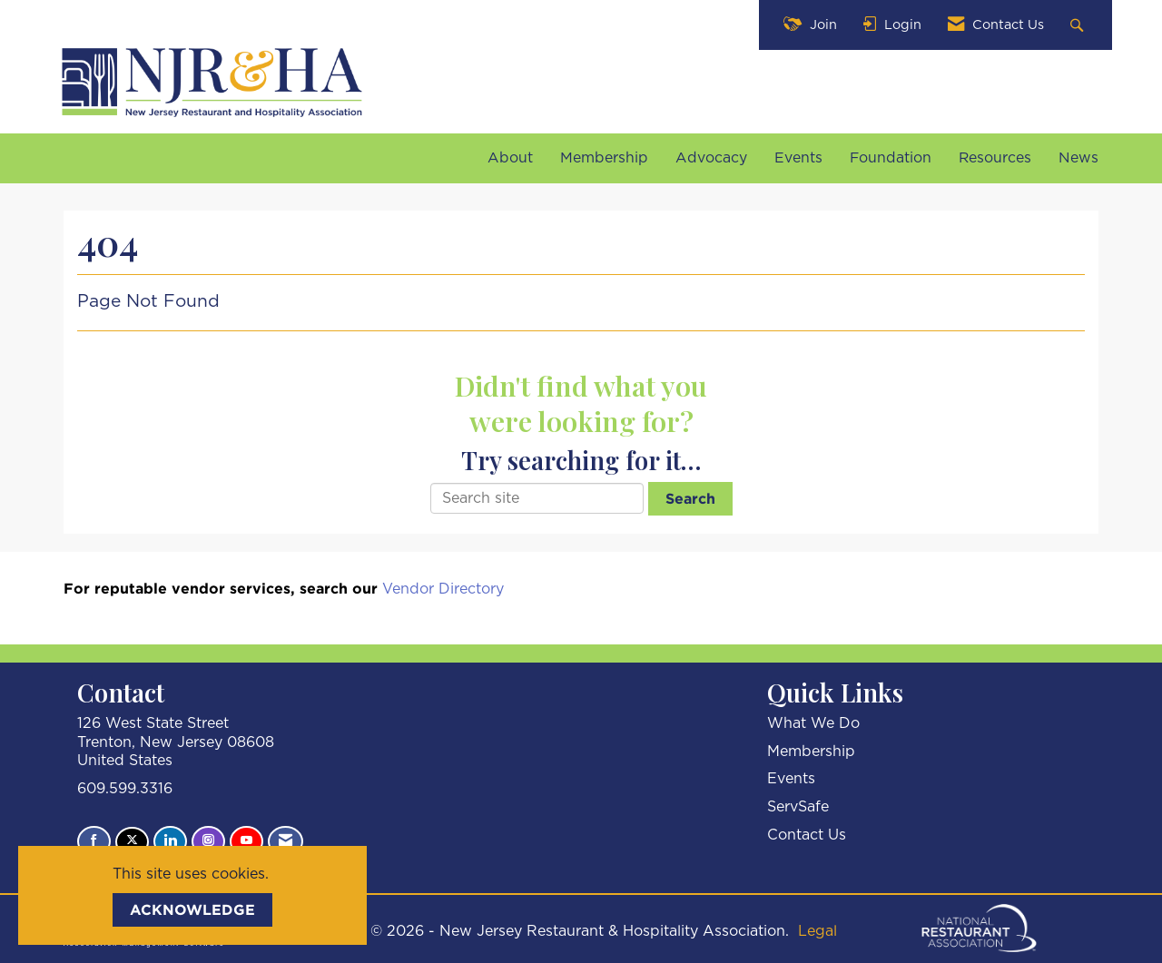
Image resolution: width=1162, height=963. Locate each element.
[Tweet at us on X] (132, 842)
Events (798, 158)
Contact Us (806, 835)
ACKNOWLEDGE (192, 909)
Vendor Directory (443, 589)
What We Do (813, 723)
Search (690, 498)
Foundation (890, 158)
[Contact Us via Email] (285, 841)
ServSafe (798, 807)
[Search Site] (1079, 25)
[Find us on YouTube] (246, 841)
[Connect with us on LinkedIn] (170, 841)
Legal (817, 931)
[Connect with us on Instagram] (208, 841)
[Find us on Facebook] (94, 841)
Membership (604, 158)
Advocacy (711, 158)
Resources (995, 158)
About (510, 158)
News (1078, 158)
